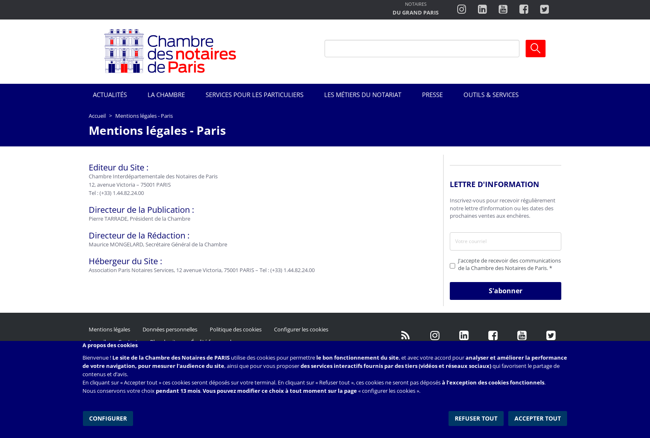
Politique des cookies (236, 329)
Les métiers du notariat (362, 94)
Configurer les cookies (301, 329)
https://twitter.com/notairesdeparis (544, 9)
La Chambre (166, 94)
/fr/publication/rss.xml (405, 335)
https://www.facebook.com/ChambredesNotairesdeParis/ (523, 9)
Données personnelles (170, 329)
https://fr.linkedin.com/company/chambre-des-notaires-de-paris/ (464, 335)
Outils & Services (491, 94)
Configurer (107, 417)
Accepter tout (538, 417)
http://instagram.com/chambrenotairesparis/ (461, 9)
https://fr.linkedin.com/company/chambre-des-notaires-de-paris (482, 9)
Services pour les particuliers (254, 94)
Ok (536, 48)
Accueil (97, 115)
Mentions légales (109, 329)
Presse (432, 94)
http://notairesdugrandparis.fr (415, 9)
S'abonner (505, 290)
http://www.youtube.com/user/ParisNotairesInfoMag (503, 9)
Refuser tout (477, 417)
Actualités (110, 94)
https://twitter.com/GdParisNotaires (551, 335)
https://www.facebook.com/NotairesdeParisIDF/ (493, 335)
